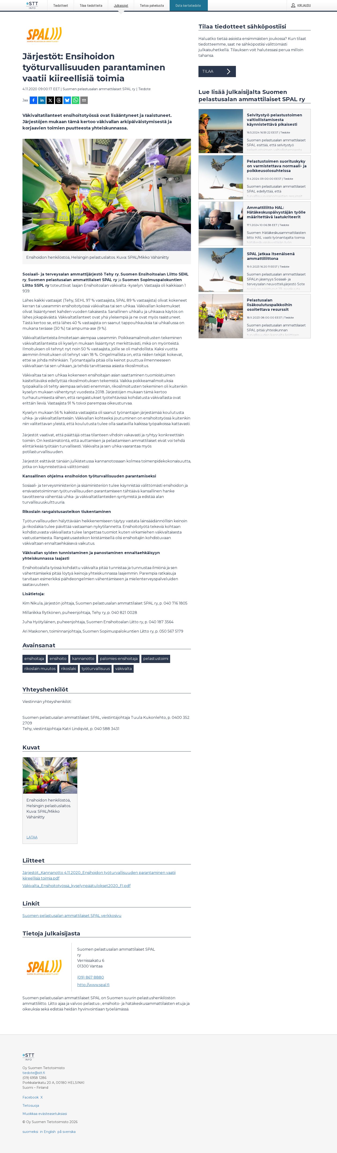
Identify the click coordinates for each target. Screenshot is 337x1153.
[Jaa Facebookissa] (33, 101)
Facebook (30, 1097)
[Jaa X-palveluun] (50, 101)
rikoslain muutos (39, 668)
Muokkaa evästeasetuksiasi (44, 1114)
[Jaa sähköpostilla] (84, 101)
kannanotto (83, 658)
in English (48, 1132)
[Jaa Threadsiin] (58, 101)
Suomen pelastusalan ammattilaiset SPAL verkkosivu (71, 915)
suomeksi (30, 1132)
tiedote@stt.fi (33, 1073)
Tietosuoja (30, 1105)
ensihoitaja (34, 658)
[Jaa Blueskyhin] (67, 101)
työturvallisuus (96, 668)
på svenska (67, 1132)
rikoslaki (68, 668)
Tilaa (217, 71)
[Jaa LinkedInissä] (42, 101)
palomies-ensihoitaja (119, 658)
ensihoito (58, 658)
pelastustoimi (155, 658)
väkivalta (123, 668)
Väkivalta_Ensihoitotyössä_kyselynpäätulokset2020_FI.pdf (76, 886)
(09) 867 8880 (90, 977)
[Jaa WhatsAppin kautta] (75, 101)
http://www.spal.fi (93, 985)
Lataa (31, 837)
